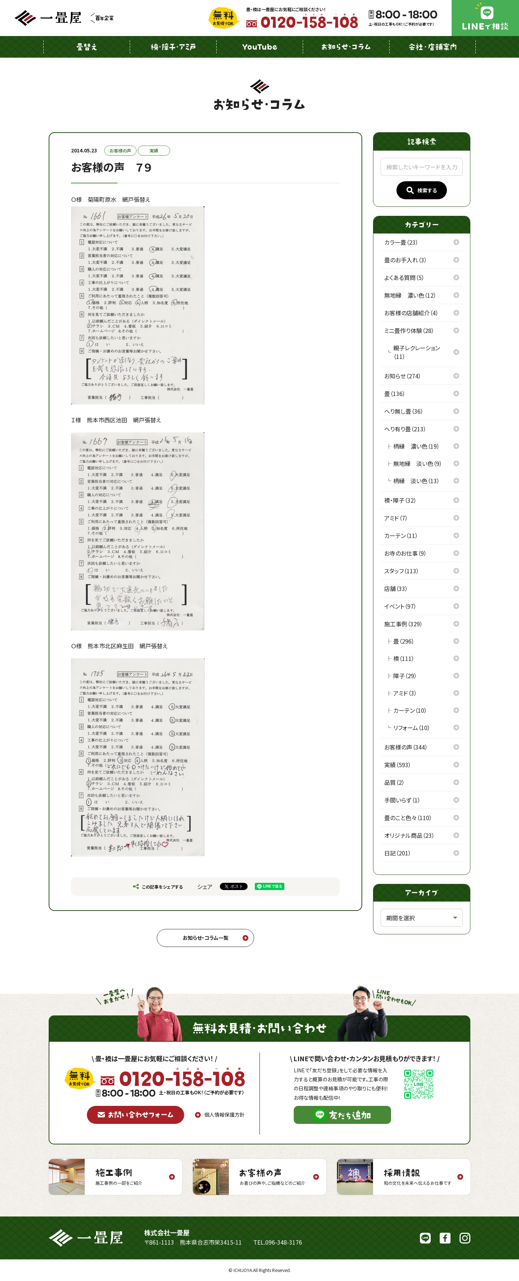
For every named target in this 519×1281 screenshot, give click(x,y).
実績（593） (397, 764)
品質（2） (394, 782)
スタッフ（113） (401, 570)
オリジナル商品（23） (409, 835)
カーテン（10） (410, 710)
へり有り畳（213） (405, 428)
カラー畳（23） (401, 242)
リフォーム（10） (411, 727)
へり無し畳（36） (403, 411)
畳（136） (394, 393)
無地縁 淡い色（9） (417, 463)
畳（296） (403, 641)
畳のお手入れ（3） (405, 259)
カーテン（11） (401, 535)
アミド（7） (396, 517)
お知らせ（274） (402, 376)
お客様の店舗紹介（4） (411, 312)
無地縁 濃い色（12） (410, 295)
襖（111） (403, 658)
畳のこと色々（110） (408, 817)
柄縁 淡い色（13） (416, 480)
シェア (205, 886)
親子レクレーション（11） (416, 352)
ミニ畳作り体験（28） (409, 330)
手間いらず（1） (402, 800)
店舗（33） (396, 588)
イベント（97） (400, 606)
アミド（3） (405, 693)
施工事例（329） (403, 623)
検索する (422, 190)
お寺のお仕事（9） (405, 553)
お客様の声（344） (406, 747)
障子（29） (405, 675)
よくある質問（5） (404, 277)
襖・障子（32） (400, 500)
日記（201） (397, 853)
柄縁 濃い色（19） (416, 446)
